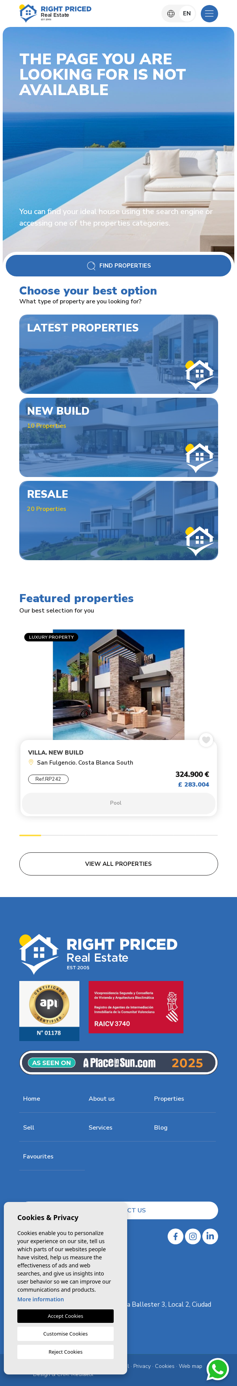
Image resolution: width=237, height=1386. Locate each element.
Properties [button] (169, 1099)
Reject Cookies (65, 1351)
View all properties (118, 864)
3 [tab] (74, 836)
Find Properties (118, 266)
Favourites (38, 1156)
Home (31, 1099)
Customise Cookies (65, 1333)
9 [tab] (207, 836)
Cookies (165, 1366)
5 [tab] (118, 836)
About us (102, 1099)
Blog (161, 1127)
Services (101, 1127)
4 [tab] (97, 836)
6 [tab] (140, 836)
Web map (190, 1366)
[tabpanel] (119, 725)
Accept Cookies (65, 1315)
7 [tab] (162, 836)
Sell (28, 1127)
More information (40, 1299)
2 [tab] (52, 836)
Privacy (142, 1366)
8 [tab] (185, 836)
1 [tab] (30, 836)
